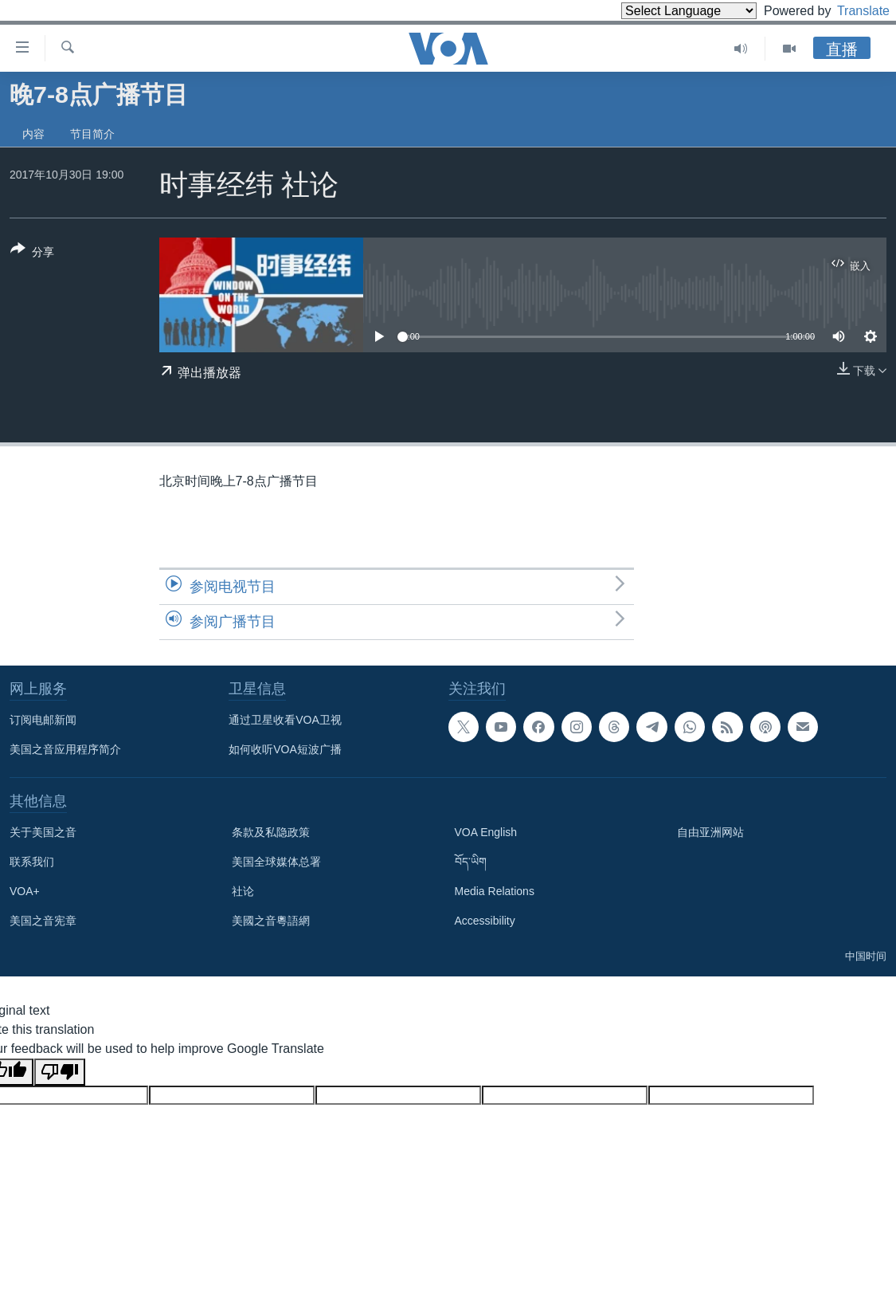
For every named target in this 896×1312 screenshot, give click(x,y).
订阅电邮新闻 (43, 719)
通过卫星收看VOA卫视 (285, 719)
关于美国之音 (43, 832)
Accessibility (485, 920)
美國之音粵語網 (271, 920)
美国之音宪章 (43, 920)
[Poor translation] (59, 1072)
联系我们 (32, 861)
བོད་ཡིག (471, 861)
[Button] (32, 253)
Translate (849, 11)
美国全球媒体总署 (276, 861)
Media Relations (494, 891)
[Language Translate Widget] (662, 10)
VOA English (486, 832)
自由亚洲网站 (710, 832)
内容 (33, 134)
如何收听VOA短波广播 (285, 749)
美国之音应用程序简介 (65, 749)
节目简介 (92, 134)
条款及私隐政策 (271, 832)
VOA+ (25, 891)
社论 (243, 891)
